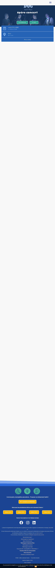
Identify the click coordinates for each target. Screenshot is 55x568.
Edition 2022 (47, 512)
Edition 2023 (34, 512)
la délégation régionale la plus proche (36, 534)
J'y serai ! (34, 22)
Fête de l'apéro (27, 39)
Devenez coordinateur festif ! (27, 554)
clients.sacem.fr (39, 533)
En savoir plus (30, 566)
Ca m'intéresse (22, 22)
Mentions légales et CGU (27, 560)
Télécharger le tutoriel (27, 544)
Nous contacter (27, 562)
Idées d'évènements (27, 541)
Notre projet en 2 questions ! (27, 539)
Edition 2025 (8, 512)
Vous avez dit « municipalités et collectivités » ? (27, 548)
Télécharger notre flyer (27, 546)
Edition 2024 (21, 512)
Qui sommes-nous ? (27, 537)
